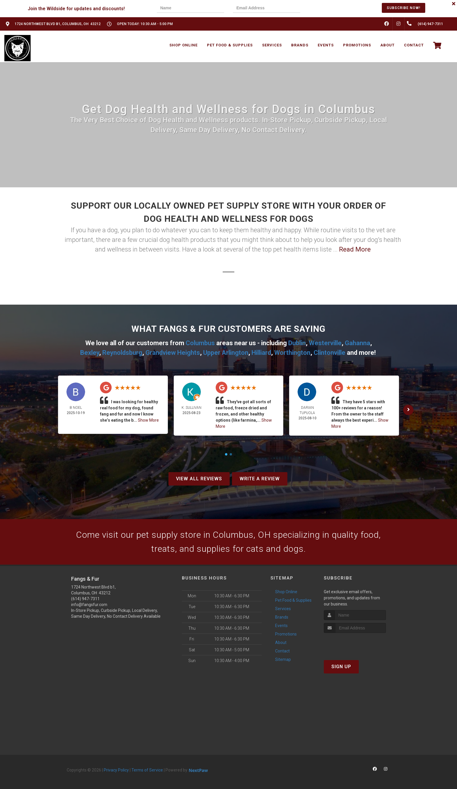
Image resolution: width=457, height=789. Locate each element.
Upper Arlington (225, 352)
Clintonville (329, 352)
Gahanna (357, 343)
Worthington (292, 352)
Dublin (297, 343)
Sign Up (341, 666)
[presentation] (329, 8)
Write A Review (260, 478)
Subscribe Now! (403, 8)
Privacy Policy (116, 770)
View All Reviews (199, 478)
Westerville (325, 343)
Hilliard (261, 352)
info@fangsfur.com (89, 604)
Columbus (200, 343)
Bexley (89, 352)
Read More (355, 249)
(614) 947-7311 (85, 598)
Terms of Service (147, 770)
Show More (148, 420)
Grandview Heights (172, 352)
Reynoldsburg (122, 352)
